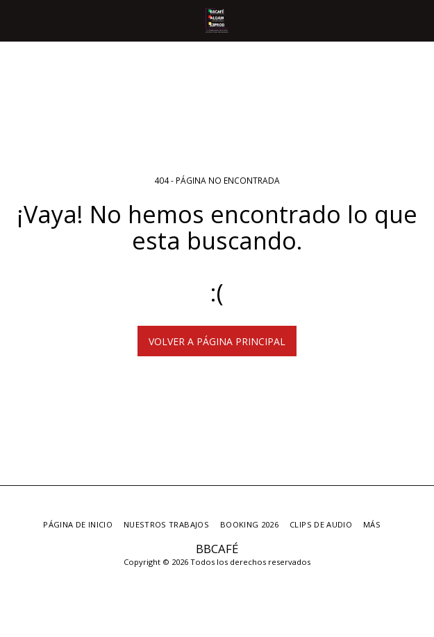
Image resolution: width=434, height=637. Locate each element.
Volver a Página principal (217, 341)
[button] (15, 20)
